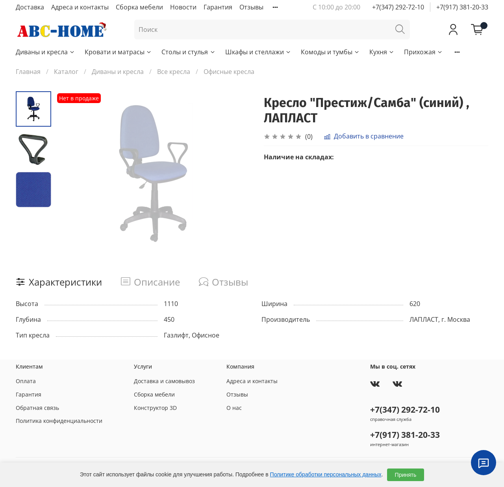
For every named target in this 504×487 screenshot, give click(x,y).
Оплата (26, 381)
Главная (28, 71)
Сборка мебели (139, 7)
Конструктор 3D (155, 407)
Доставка (30, 7)
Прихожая (423, 52)
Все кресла (173, 71)
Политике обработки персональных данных (326, 474)
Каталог (66, 71)
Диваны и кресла (45, 52)
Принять (406, 475)
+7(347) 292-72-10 (398, 7)
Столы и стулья (188, 52)
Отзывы (251, 7)
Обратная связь (37, 407)
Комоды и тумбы (330, 52)
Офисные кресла (229, 71)
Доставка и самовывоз (164, 381)
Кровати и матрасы (118, 52)
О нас (234, 407)
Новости (183, 7)
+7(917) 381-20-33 (462, 7)
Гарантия (218, 7)
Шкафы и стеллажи (258, 52)
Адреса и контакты (80, 7)
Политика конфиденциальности (59, 420)
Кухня (382, 52)
